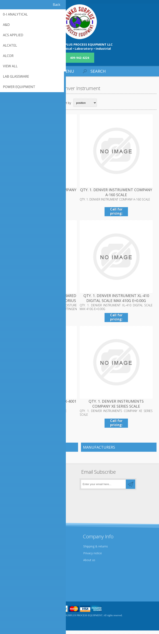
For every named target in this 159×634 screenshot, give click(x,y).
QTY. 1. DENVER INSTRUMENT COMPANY (41, 190)
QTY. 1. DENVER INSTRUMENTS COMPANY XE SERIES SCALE (118, 407)
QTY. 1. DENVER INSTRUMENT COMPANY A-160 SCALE (118, 193)
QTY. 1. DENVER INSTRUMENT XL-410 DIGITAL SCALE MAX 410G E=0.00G (118, 301)
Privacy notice (92, 557)
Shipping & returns (95, 550)
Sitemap (11, 590)
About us (89, 563)
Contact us (13, 583)
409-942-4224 (79, 58)
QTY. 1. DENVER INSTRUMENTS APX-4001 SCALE (41, 407)
